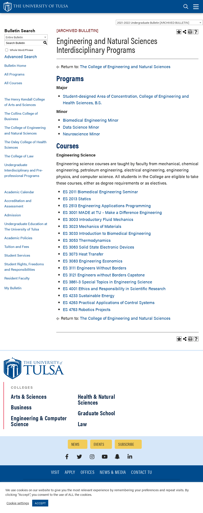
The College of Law (18, 155)
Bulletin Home (15, 65)
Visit (55, 472)
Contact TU (141, 472)
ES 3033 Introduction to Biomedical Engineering (107, 233)
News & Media (113, 472)
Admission (12, 214)
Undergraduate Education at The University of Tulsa (25, 226)
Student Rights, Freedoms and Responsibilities (24, 266)
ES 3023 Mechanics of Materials (92, 226)
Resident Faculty (17, 278)
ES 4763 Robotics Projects (86, 309)
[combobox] (159, 22)
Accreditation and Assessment (17, 203)
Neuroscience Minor (81, 134)
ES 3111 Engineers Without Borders (94, 268)
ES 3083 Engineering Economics (92, 261)
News (75, 444)
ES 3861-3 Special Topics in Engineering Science (107, 282)
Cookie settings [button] (18, 503)
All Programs (14, 74)
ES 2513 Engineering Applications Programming (107, 206)
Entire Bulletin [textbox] (14, 37)
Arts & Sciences (29, 396)
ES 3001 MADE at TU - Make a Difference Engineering (112, 212)
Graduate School (96, 413)
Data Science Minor (81, 127)
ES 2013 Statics (77, 199)
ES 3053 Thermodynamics (87, 240)
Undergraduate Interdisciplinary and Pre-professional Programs (23, 170)
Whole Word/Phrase (21, 50)
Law (82, 424)
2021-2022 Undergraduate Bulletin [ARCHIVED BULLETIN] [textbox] (153, 22)
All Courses (13, 82)
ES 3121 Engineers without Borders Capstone (104, 275)
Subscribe (126, 444)
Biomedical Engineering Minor (90, 120)
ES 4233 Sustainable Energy (88, 295)
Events (99, 444)
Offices (88, 472)
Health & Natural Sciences (96, 399)
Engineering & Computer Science (39, 421)
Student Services (17, 255)
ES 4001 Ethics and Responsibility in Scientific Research (114, 288)
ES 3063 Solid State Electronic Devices (98, 247)
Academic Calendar (19, 191)
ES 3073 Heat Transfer (83, 254)
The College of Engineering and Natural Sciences (25, 130)
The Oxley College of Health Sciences (25, 144)
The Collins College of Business (21, 116)
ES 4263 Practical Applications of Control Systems (109, 302)
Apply (70, 472)
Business (21, 407)
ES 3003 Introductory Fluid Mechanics (98, 219)
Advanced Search (20, 56)
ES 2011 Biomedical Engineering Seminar (100, 192)
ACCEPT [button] (40, 503)
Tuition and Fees (16, 246)
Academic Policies (18, 237)
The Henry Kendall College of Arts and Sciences (24, 102)
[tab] (186, 7)
